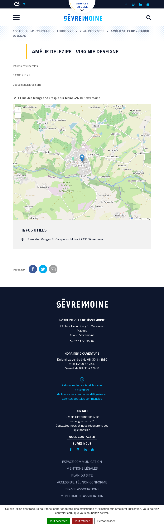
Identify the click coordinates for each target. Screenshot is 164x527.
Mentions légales (82, 468)
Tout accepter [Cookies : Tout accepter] (58, 521)
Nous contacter (82, 437)
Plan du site (82, 475)
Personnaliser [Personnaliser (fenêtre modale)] (106, 521)
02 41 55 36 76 (82, 341)
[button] (82, 158)
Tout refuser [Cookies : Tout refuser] (82, 521)
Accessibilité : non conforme (82, 482)
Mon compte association (82, 495)
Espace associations (82, 489)
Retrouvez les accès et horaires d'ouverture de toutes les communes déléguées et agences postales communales (82, 389)
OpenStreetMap (145, 219)
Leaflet (134, 219)
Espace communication (82, 461)
